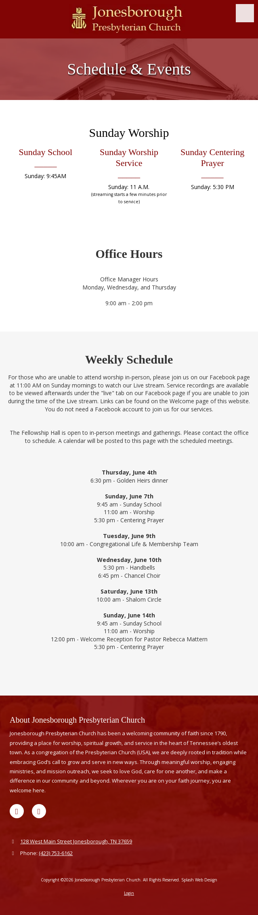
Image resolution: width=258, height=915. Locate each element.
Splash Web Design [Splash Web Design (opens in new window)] (199, 880)
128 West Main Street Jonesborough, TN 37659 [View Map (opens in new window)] (76, 841)
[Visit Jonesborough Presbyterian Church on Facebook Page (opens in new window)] (39, 811)
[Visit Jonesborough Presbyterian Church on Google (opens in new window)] (17, 811)
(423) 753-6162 (56, 853)
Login (129, 893)
